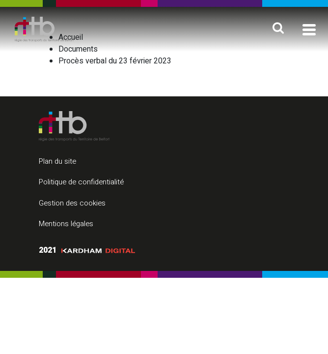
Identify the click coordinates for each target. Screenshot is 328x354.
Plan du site (57, 161)
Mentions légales (66, 223)
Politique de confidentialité (81, 182)
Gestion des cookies (72, 203)
